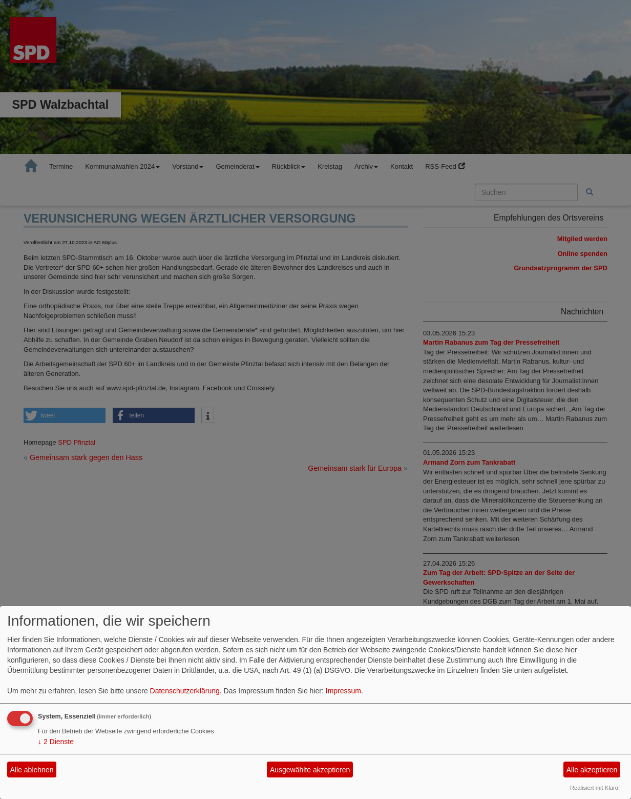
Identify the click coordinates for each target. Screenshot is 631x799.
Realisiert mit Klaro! (595, 788)
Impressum (343, 691)
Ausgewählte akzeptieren (310, 770)
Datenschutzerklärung (185, 691)
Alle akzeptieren (592, 770)
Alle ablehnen (32, 770)
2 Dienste (56, 741)
